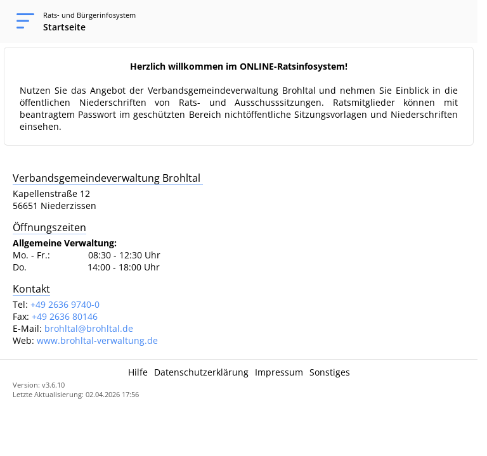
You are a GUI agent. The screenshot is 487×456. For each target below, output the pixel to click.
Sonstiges (329, 372)
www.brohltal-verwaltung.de (97, 340)
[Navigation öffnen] (21, 21)
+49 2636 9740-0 (65, 304)
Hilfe (138, 372)
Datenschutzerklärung (201, 372)
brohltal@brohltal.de (88, 328)
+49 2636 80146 (65, 316)
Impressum (279, 372)
